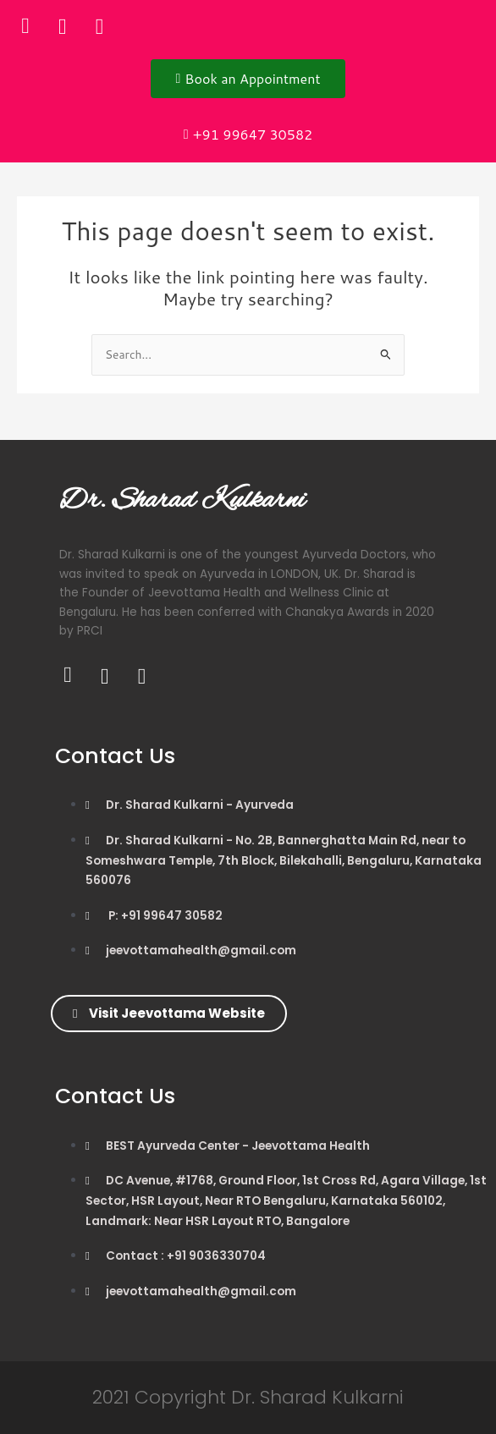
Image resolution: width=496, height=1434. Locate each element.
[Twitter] (62, 25)
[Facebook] (25, 25)
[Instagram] (100, 25)
